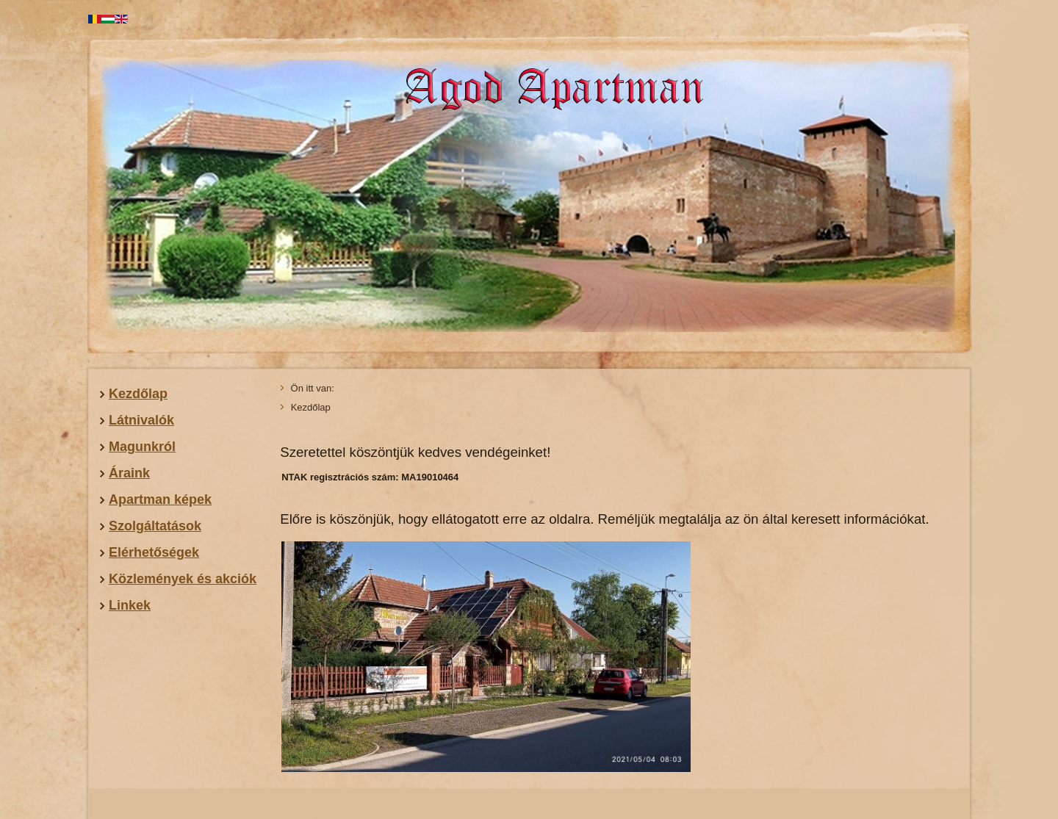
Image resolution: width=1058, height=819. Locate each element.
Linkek (130, 605)
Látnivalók (141, 420)
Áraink (129, 473)
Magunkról (142, 446)
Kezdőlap (138, 393)
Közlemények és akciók (182, 578)
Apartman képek (160, 499)
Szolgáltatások (155, 526)
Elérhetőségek (154, 552)
